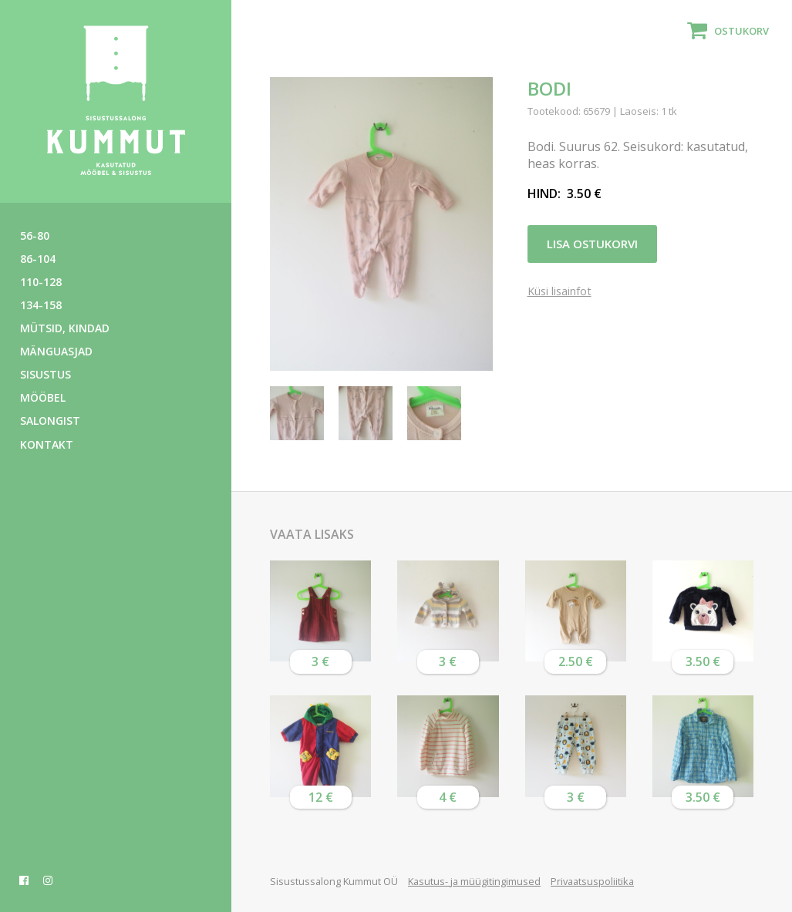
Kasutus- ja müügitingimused (474, 881)
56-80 (34, 235)
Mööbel (43, 397)
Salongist (50, 420)
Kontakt (46, 444)
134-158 (41, 305)
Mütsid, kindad (65, 328)
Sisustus (45, 374)
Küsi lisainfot (559, 291)
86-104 (38, 258)
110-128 (41, 281)
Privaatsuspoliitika (592, 881)
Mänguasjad (56, 351)
